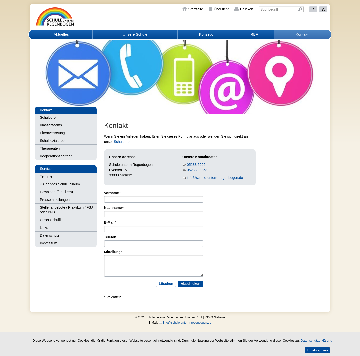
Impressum (48, 243)
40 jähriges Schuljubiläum (60, 184)
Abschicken (190, 284)
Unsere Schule (135, 34)
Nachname (114, 208)
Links (44, 228)
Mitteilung (113, 252)
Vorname (112, 193)
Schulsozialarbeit (53, 141)
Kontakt (302, 34)
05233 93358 (197, 170)
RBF (254, 34)
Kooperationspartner (56, 156)
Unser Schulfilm (52, 220)
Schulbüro (48, 118)
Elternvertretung (52, 133)
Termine (46, 176)
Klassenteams (51, 125)
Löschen (166, 284)
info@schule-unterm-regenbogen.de (215, 178)
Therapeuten (50, 148)
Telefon (110, 238)
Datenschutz (50, 236)
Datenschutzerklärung (316, 340)
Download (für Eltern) (56, 192)
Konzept (206, 34)
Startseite (195, 9)
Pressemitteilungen (55, 200)
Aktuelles (61, 34)
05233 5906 (196, 165)
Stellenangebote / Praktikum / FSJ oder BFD (66, 210)
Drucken (246, 9)
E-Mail (110, 223)
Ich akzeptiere (317, 350)
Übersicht (221, 9)
